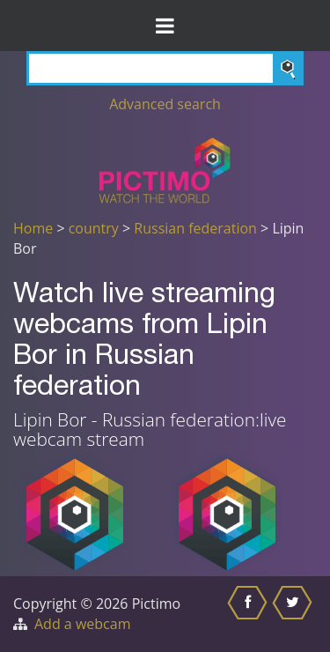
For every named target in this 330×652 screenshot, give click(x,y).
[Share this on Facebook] (249, 614)
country (94, 228)
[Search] (165, 68)
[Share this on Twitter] (294, 614)
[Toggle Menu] (165, 25)
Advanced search (165, 104)
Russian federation (195, 228)
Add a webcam (82, 623)
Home (33, 228)
